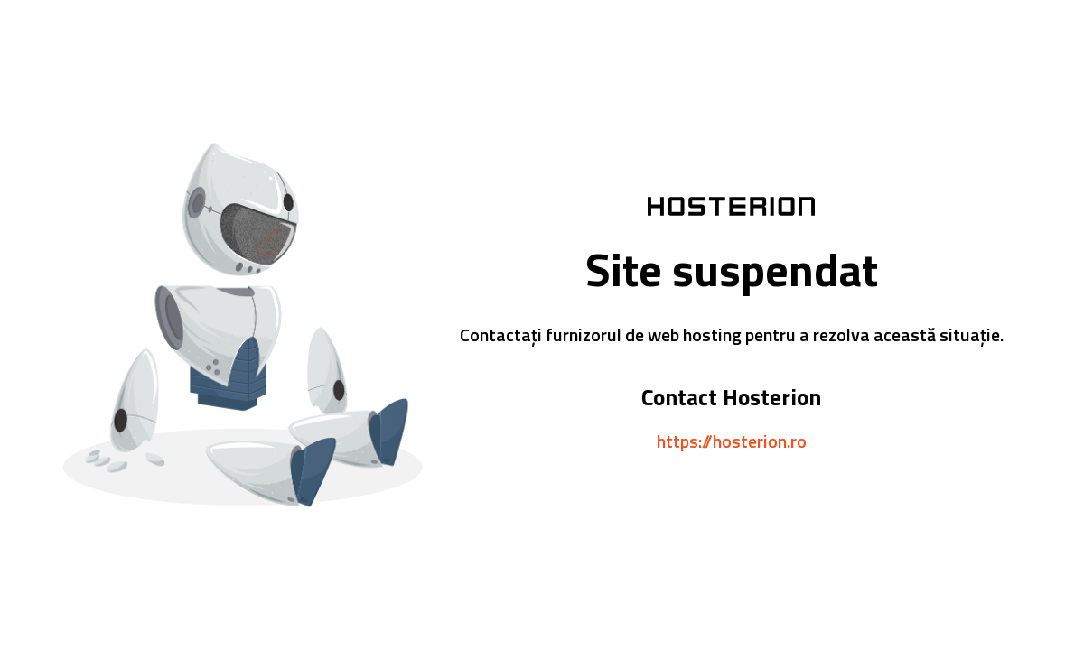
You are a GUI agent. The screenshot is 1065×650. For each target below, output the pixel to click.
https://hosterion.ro (732, 441)
